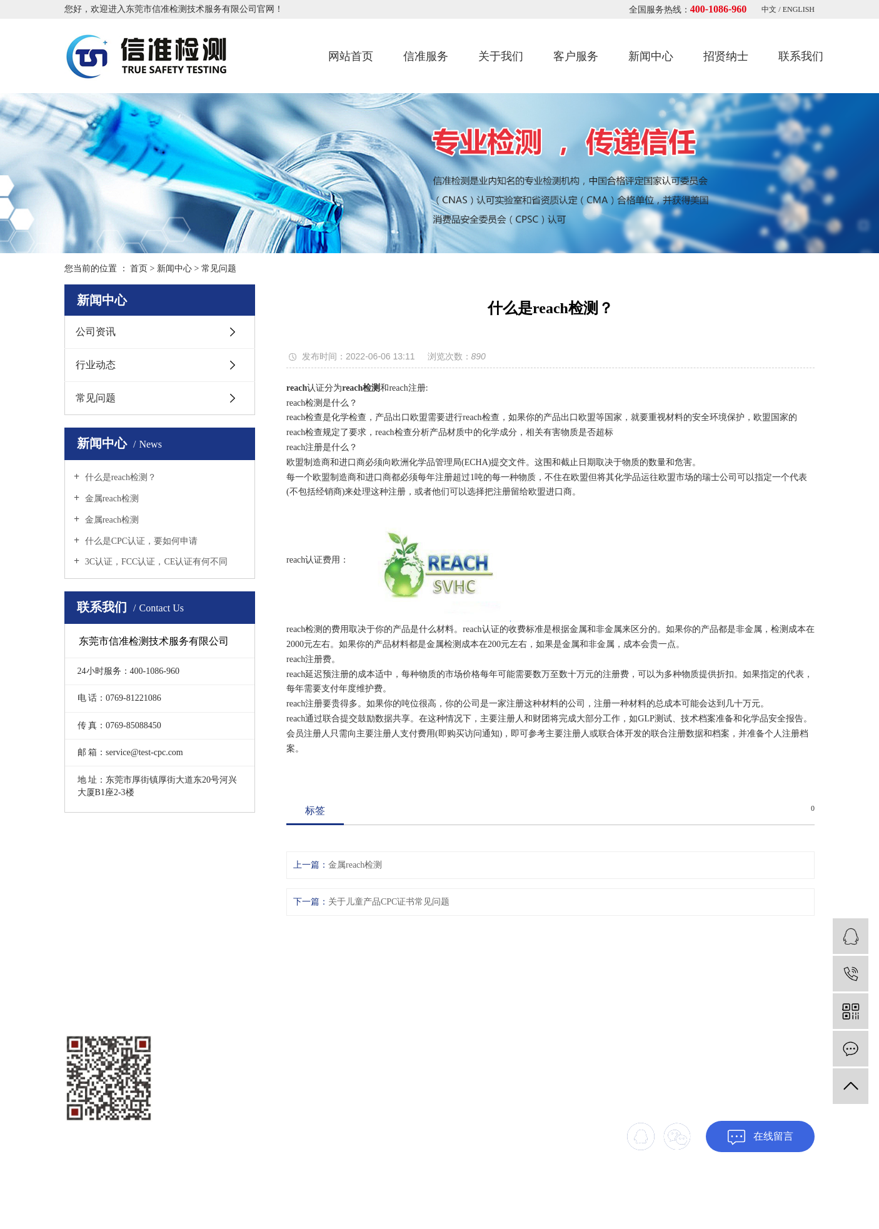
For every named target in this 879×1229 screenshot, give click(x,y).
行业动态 (96, 364)
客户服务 (575, 56)
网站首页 (350, 56)
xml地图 (801, 1194)
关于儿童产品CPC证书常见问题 (389, 901)
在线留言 (760, 1137)
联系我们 (800, 56)
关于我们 (500, 56)
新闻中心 (650, 56)
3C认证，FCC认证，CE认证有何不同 (155, 561)
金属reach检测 (111, 498)
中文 (769, 9)
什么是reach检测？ (119, 477)
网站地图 (768, 1194)
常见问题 (218, 268)
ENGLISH (799, 9)
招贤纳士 (725, 56)
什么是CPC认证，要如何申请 (140, 541)
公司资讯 (96, 331)
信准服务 (425, 56)
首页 (139, 268)
